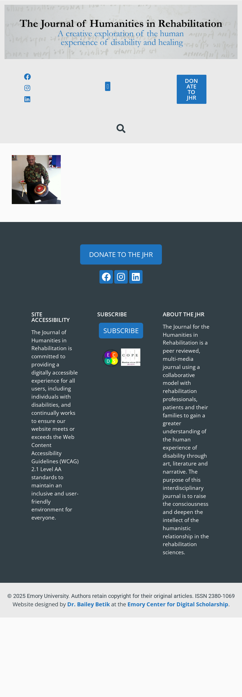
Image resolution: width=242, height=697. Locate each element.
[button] (107, 86)
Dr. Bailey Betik (88, 604)
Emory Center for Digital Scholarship (177, 604)
